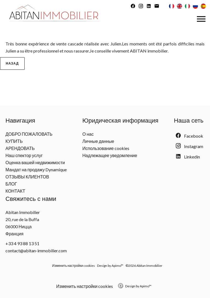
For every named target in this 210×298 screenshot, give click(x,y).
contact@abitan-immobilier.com (36, 250)
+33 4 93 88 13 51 (22, 243)
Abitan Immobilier (22, 212)
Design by (138, 286)
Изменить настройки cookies (73, 266)
